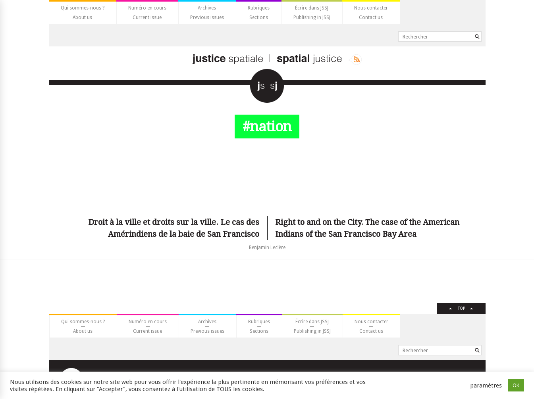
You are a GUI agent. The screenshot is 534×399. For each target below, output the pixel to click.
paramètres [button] (486, 385)
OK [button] (516, 385)
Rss (355, 59)
